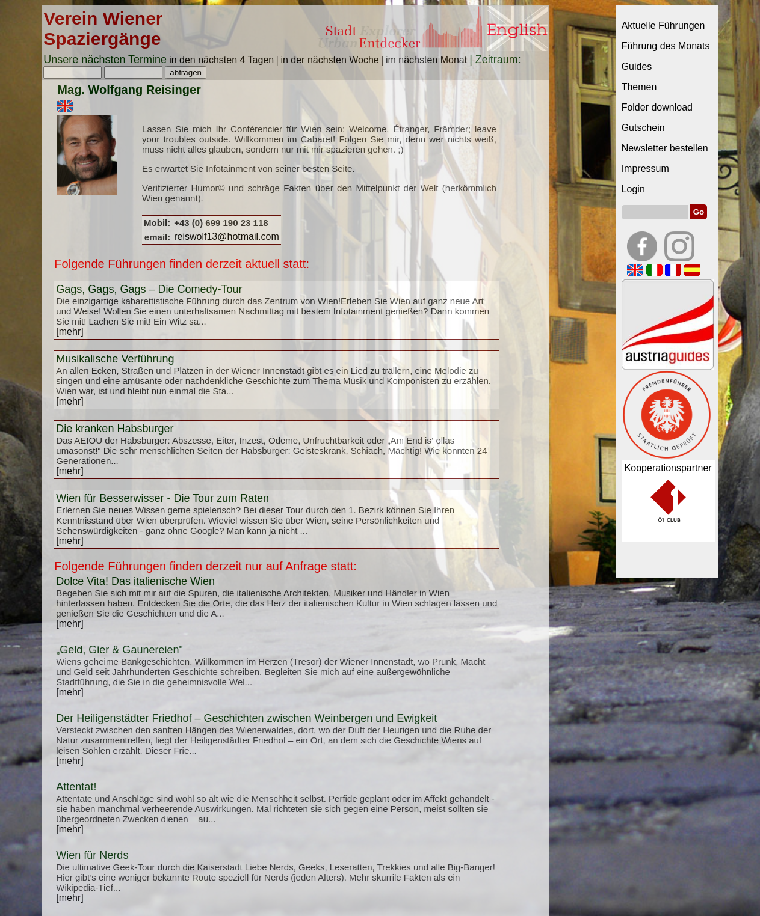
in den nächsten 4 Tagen (221, 60)
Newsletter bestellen (665, 148)
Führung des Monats (666, 46)
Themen (639, 87)
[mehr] (69, 331)
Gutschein (643, 128)
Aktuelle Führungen (663, 25)
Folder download (657, 107)
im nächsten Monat (426, 60)
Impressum (645, 168)
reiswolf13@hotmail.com (226, 236)
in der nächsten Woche (329, 60)
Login (633, 189)
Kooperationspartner (668, 468)
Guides (637, 66)
